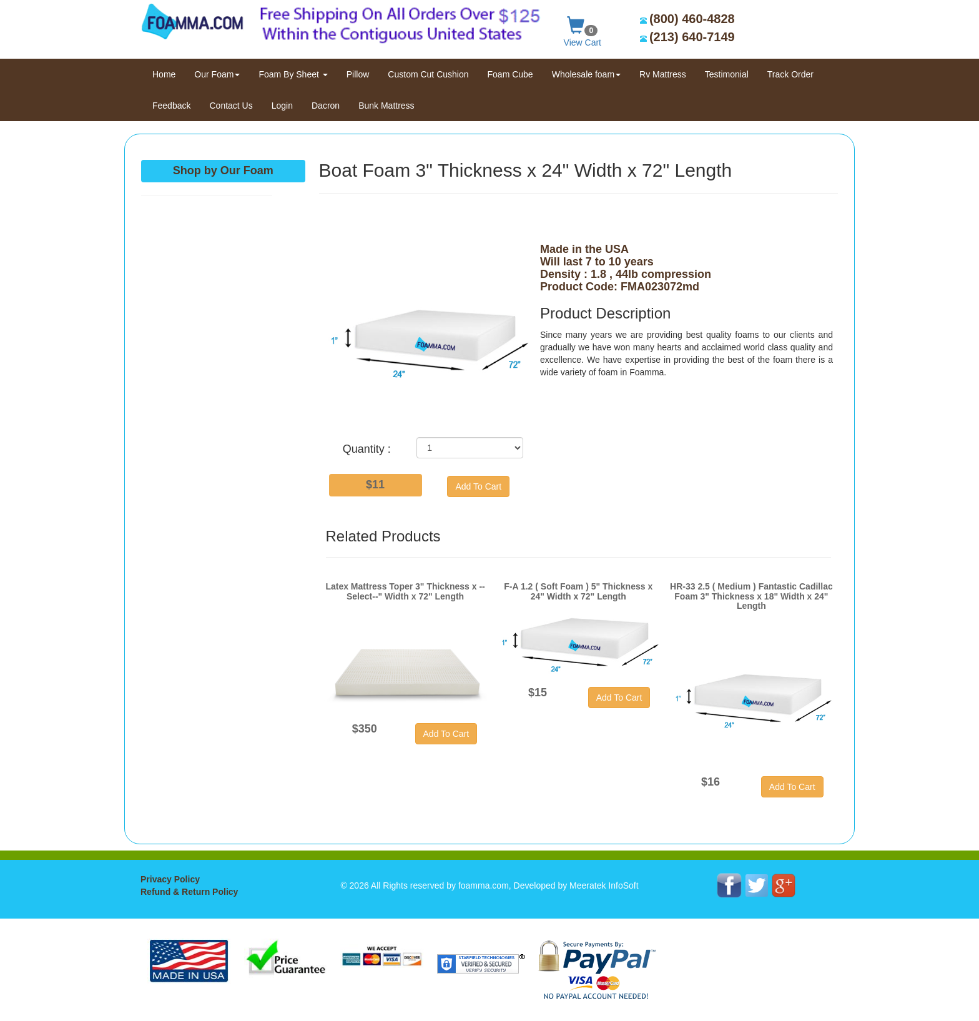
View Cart (582, 29)
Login (282, 106)
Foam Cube (510, 74)
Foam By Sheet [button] (292, 74)
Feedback (171, 106)
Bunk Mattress (386, 106)
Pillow (358, 74)
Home (168, 73)
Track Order (790, 74)
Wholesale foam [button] (586, 74)
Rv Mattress (662, 74)
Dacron (326, 106)
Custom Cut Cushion (428, 74)
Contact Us (230, 106)
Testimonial (727, 74)
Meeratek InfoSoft (604, 885)
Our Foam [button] (217, 74)
